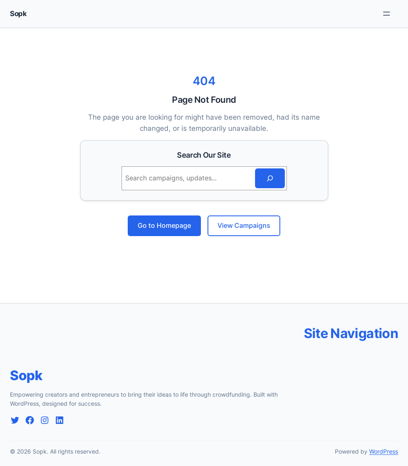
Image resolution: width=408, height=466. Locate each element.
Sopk (18, 13)
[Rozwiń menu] (386, 14)
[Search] (270, 178)
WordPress (383, 451)
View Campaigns (243, 225)
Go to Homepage (164, 225)
